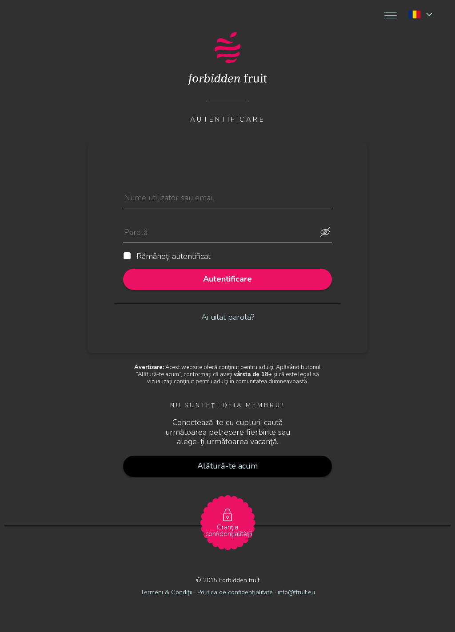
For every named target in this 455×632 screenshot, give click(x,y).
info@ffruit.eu (296, 592)
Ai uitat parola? (227, 317)
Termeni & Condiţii (166, 592)
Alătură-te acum (227, 466)
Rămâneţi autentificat (167, 257)
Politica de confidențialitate (236, 592)
